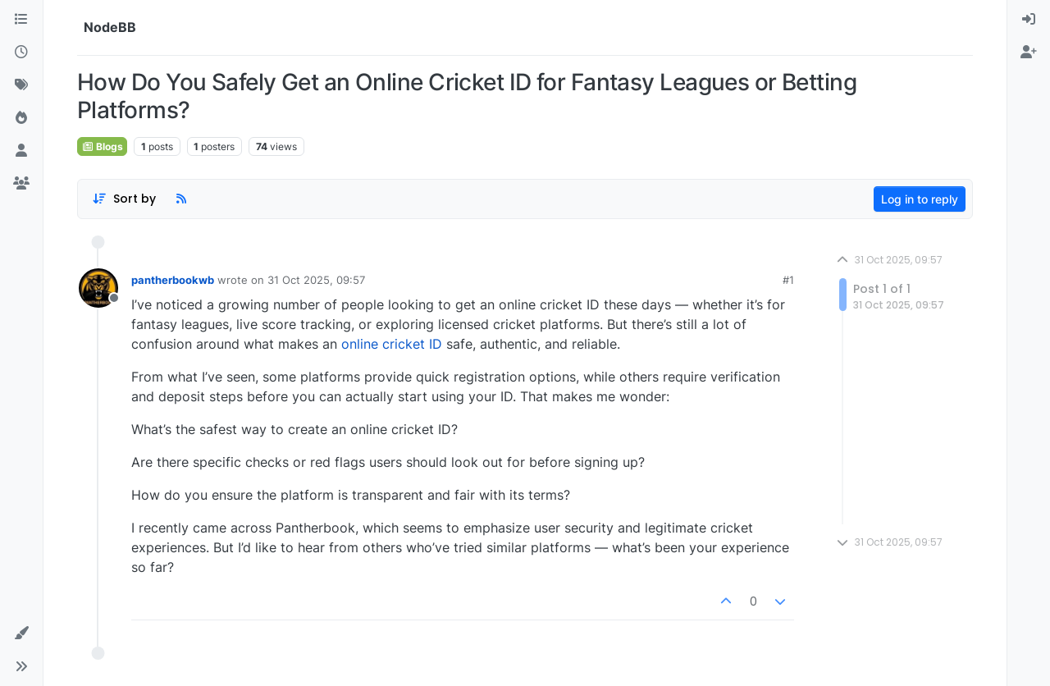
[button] (21, 633)
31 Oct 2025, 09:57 (316, 279)
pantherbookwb (172, 279)
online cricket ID (391, 344)
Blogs (102, 146)
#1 (788, 279)
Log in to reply (919, 199)
